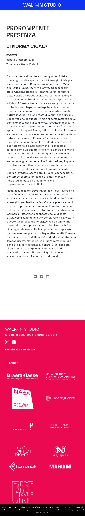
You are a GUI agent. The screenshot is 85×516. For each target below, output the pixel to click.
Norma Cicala (29, 46)
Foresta (12, 55)
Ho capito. (44, 512)
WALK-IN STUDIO (42, 5)
